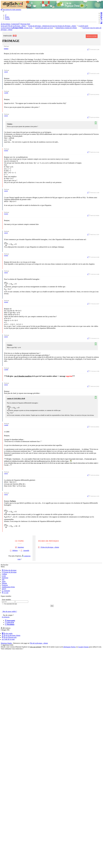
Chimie (66, 28)
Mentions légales (6, 643)
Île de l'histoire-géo (9, 637)
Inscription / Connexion (9, 24)
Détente (4, 583)
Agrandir (25, 550)
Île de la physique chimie (11, 635)
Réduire (14, 550)
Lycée (4, 576)
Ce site (5, 593)
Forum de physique (9, 572)
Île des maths (7, 633)
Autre (44, 28)
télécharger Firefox (69, 647)
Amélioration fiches (8, 587)
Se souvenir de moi (10, 604)
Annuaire (6, 591)
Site (3, 579)
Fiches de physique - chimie (48, 547)
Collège (4, 574)
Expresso (5, 585)
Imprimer (19, 547)
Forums (7, 19)
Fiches (7, 17)
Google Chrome (83, 647)
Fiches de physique (9, 570)
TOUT (4, 589)
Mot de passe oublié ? (9, 611)
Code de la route (8, 639)
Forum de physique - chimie (52, 26)
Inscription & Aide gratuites (11, 9)
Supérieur (5, 578)
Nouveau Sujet (24, 24)
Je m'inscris (5, 617)
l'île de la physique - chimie (39, 643)
